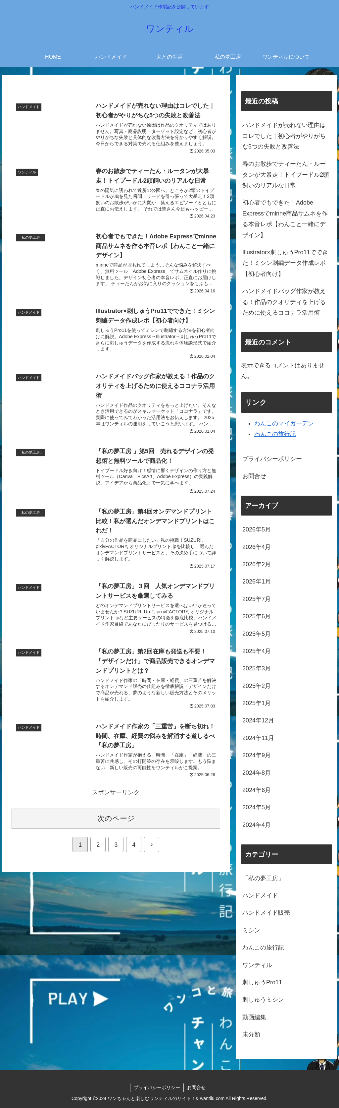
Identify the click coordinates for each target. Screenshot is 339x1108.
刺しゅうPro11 (262, 982)
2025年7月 (256, 599)
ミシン (251, 930)
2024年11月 (258, 738)
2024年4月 (256, 825)
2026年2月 (256, 564)
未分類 (251, 1034)
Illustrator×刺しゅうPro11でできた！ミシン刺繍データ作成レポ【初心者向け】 (285, 263)
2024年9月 (256, 755)
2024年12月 (258, 720)
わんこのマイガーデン (284, 423)
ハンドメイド (260, 895)
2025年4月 (256, 651)
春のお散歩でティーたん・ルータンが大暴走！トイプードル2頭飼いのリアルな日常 (285, 174)
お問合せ (254, 476)
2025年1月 (256, 703)
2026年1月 (256, 581)
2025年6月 (256, 616)
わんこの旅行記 (275, 434)
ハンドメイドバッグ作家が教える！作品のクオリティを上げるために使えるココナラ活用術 (284, 302)
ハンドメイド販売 (266, 912)
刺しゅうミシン (263, 999)
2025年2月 (256, 686)
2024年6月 (256, 790)
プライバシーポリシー (272, 459)
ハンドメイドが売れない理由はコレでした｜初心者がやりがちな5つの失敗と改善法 (284, 136)
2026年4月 (256, 547)
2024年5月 (256, 807)
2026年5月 (256, 529)
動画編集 (254, 1017)
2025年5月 (256, 634)
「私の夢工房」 (263, 878)
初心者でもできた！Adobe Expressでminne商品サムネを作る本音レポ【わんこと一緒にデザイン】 (285, 218)
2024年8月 (256, 772)
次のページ (116, 818)
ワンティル (257, 965)
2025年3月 (256, 668)
